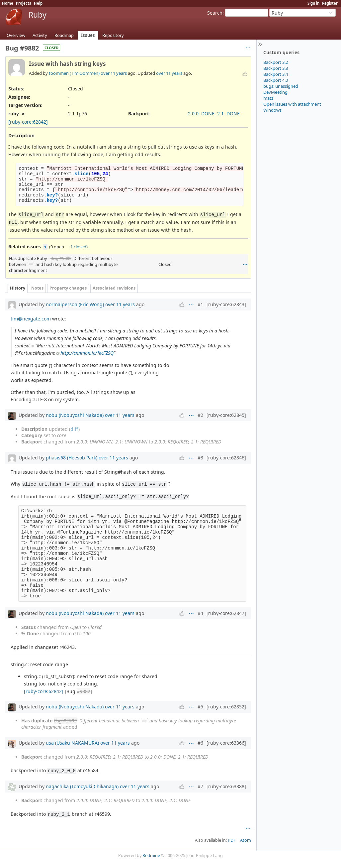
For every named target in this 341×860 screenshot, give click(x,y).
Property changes (68, 288)
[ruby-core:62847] (226, 613)
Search (214, 13)
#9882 (83, 691)
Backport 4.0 (275, 80)
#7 (200, 786)
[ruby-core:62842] (28, 122)
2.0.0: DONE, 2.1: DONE (214, 113)
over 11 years (114, 73)
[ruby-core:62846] (226, 457)
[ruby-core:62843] (226, 304)
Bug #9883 (60, 258)
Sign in (313, 3)
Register (330, 3)
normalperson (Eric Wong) (75, 304)
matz (268, 98)
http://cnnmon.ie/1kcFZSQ (87, 353)
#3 (200, 457)
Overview (16, 35)
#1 (200, 304)
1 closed (78, 247)
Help (38, 3)
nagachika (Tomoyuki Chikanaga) (82, 786)
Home (7, 3)
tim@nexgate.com (31, 318)
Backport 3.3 (275, 68)
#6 (200, 743)
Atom (245, 840)
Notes (37, 288)
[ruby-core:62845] (226, 415)
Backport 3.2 (275, 62)
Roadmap (64, 35)
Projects (23, 3)
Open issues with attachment (292, 104)
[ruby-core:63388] (226, 786)
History (17, 288)
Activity (40, 35)
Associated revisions (114, 288)
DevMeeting (275, 92)
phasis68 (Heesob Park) (71, 457)
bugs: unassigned (280, 86)
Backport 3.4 (275, 74)
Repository (113, 35)
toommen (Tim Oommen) (74, 73)
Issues (88, 35)
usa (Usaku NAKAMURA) (72, 743)
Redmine (151, 855)
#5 (200, 706)
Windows (272, 110)
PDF (232, 840)
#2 (200, 415)
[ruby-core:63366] (226, 743)
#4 (200, 613)
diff (74, 429)
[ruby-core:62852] (226, 706)
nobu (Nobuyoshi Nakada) (75, 415)
